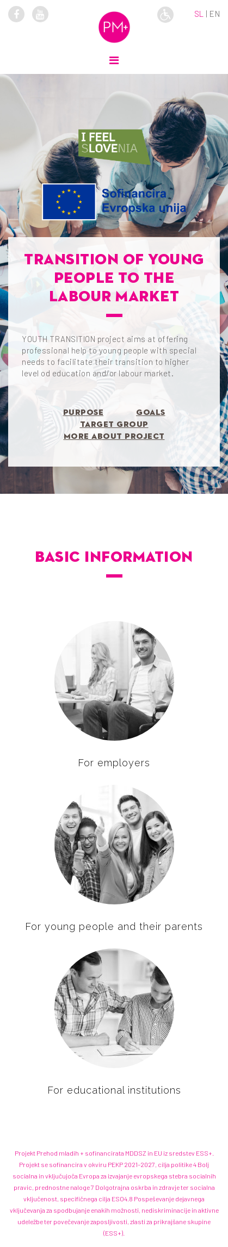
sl (199, 13)
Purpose (83, 412)
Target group (114, 424)
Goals (150, 412)
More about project (114, 436)
